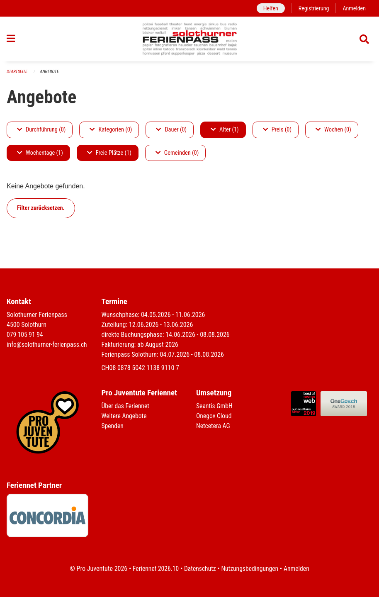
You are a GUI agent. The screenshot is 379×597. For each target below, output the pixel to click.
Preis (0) (277, 132)
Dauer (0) (171, 132)
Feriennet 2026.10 (154, 569)
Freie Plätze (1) (109, 156)
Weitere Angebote (125, 416)
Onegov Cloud (214, 416)
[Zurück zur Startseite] (189, 41)
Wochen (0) (333, 132)
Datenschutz (199, 569)
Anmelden (354, 8)
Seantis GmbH (214, 406)
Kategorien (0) (111, 132)
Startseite (17, 75)
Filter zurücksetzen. (41, 211)
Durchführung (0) (41, 132)
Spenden (113, 426)
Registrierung (312, 8)
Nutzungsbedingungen (250, 569)
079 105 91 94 (25, 335)
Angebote (50, 75)
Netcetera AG (213, 426)
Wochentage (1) (40, 156)
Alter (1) (225, 132)
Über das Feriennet (126, 406)
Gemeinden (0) (177, 156)
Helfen (269, 8)
